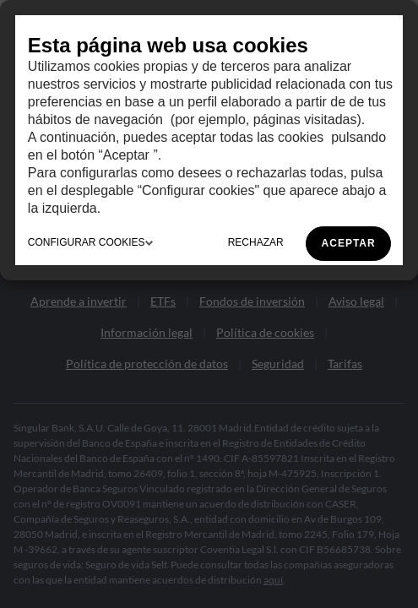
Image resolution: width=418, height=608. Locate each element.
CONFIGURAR (90, 242)
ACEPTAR (349, 243)
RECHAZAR (256, 242)
